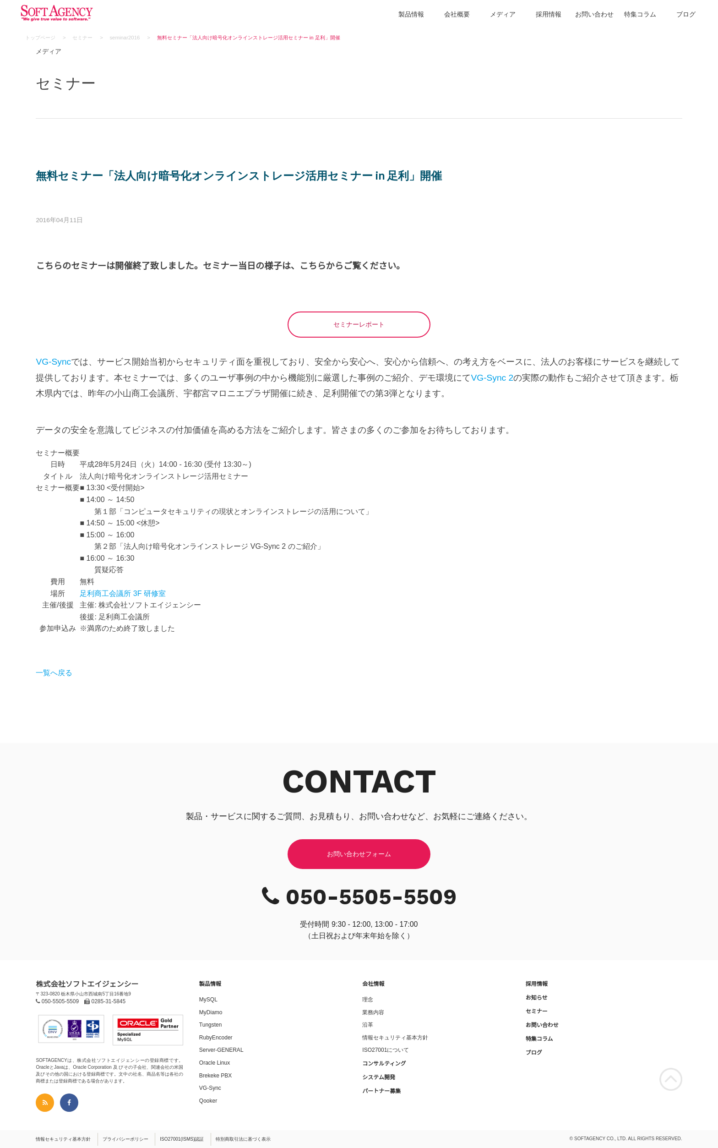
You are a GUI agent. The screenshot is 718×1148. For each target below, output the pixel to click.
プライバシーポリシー (125, 1139)
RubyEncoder (216, 1037)
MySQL (208, 999)
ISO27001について (385, 1050)
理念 (367, 999)
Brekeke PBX (215, 1075)
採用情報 (548, 14)
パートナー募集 (381, 1091)
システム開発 (378, 1077)
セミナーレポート (359, 324)
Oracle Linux (214, 1063)
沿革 (367, 1025)
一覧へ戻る (54, 673)
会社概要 (457, 14)
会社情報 (373, 984)
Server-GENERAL (221, 1050)
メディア (503, 14)
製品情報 (411, 14)
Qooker (208, 1101)
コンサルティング (384, 1064)
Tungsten (210, 1025)
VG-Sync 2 (492, 378)
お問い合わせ (594, 14)
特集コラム (640, 14)
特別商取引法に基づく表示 (243, 1139)
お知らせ (537, 998)
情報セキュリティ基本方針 (395, 1037)
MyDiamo (211, 1012)
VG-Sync (53, 361)
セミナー (537, 1011)
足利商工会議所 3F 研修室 (123, 593)
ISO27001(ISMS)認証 (182, 1139)
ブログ (686, 14)
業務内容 (373, 1012)
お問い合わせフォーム (359, 854)
